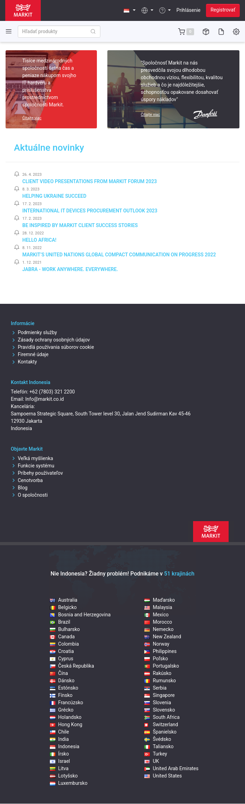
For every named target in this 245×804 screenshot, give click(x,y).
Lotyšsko (64, 776)
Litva (59, 768)
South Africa (161, 717)
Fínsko (61, 695)
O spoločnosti (29, 495)
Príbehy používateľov (37, 473)
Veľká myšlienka (32, 458)
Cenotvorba (27, 480)
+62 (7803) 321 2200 (52, 392)
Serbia (155, 688)
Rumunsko (160, 680)
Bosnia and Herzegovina (80, 614)
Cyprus (61, 658)
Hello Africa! (39, 240)
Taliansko (159, 746)
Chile (59, 732)
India (59, 739)
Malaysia (158, 607)
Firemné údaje (29, 354)
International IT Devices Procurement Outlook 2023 (90, 210)
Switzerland (161, 724)
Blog (19, 487)
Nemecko (159, 629)
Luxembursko (68, 783)
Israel (60, 761)
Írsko (59, 754)
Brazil (60, 622)
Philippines (160, 651)
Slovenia (157, 702)
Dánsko (62, 680)
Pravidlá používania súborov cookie (52, 347)
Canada (62, 636)
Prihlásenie (188, 10)
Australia (63, 600)
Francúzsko (66, 702)
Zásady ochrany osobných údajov (50, 340)
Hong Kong (66, 724)
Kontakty (24, 362)
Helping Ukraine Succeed (54, 196)
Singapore (159, 695)
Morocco (158, 622)
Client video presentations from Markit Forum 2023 (89, 181)
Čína (59, 673)
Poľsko (156, 658)
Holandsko (66, 717)
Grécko (62, 710)
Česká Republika (72, 666)
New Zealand (162, 636)
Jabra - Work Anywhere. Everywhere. (70, 269)
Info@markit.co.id (44, 399)
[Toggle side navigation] (8, 31)
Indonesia (64, 746)
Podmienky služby (34, 332)
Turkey (155, 754)
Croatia (62, 651)
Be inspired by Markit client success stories (80, 225)
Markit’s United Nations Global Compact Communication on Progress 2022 (119, 254)
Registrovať (222, 10)
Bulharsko (65, 629)
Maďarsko (159, 600)
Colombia (64, 644)
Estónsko (64, 688)
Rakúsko (157, 673)
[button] (130, 10)
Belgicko (63, 607)
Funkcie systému (32, 465)
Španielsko (160, 732)
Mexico (156, 614)
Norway (156, 644)
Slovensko (159, 710)
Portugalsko (161, 666)
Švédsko (157, 739)
